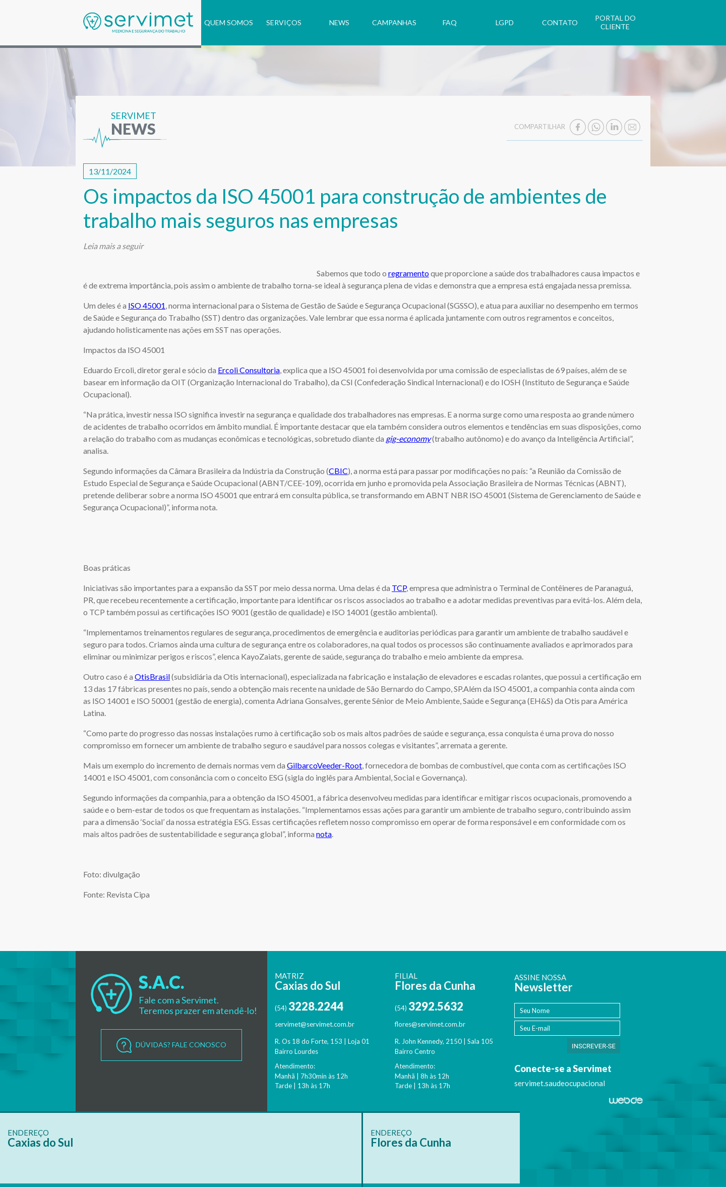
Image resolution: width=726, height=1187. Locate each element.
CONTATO (560, 22)
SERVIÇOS (283, 22)
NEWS (339, 22)
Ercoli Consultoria (249, 370)
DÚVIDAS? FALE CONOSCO (171, 1045)
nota (324, 834)
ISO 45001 (146, 305)
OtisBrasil (152, 676)
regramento (408, 273)
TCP (399, 587)
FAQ (450, 22)
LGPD (505, 22)
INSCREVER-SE (594, 1046)
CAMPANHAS (394, 22)
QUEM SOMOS (228, 22)
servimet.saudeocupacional (559, 1083)
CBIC (338, 471)
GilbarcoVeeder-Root (324, 765)
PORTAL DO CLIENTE (615, 22)
